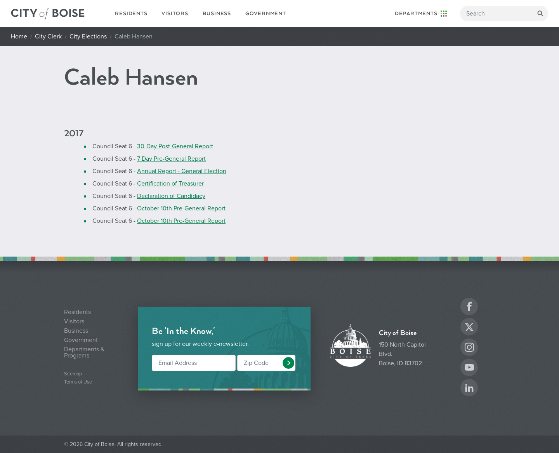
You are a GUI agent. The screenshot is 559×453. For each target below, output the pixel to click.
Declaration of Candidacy (171, 196)
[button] (288, 363)
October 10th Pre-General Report (181, 208)
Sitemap (73, 374)
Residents (131, 13)
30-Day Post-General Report (175, 146)
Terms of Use (78, 382)
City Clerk (48, 36)
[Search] (504, 13)
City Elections (88, 36)
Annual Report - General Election (181, 171)
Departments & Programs (84, 352)
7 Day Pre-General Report (171, 159)
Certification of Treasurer (170, 183)
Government (265, 13)
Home (19, 36)
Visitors (174, 13)
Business (217, 13)
